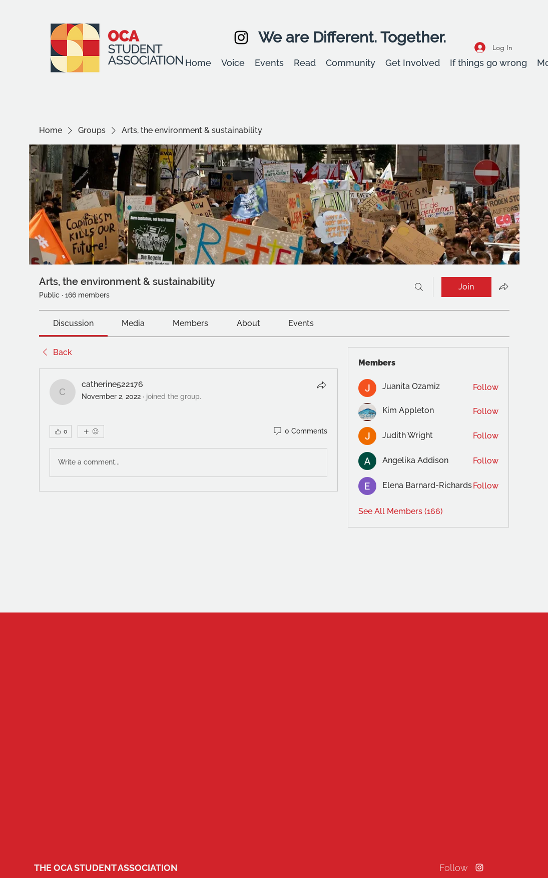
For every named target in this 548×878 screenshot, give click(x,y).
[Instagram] (241, 37)
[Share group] (503, 286)
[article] (188, 430)
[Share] (321, 385)
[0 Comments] (299, 431)
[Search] (419, 287)
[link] (73, 323)
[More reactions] (91, 431)
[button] (233, 63)
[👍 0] (61, 431)
